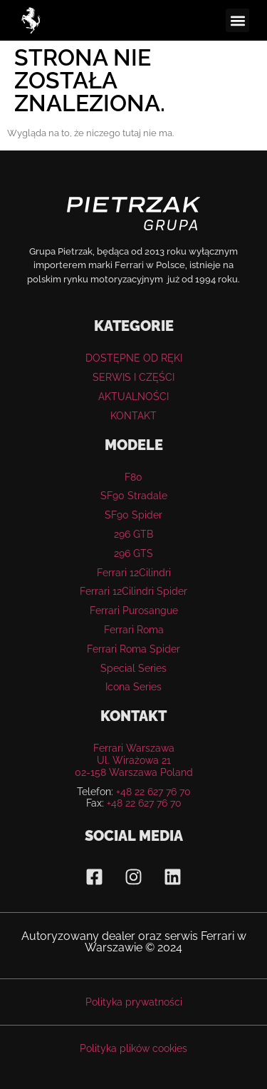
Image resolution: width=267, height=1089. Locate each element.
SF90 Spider (133, 515)
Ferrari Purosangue (134, 610)
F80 (133, 477)
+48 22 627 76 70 (153, 791)
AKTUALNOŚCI (133, 396)
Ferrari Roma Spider (133, 649)
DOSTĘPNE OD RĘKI (133, 358)
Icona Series (133, 686)
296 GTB (133, 534)
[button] (237, 20)
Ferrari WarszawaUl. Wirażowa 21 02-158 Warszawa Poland (134, 760)
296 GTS (133, 553)
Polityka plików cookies (133, 1048)
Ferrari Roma (134, 629)
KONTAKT (133, 415)
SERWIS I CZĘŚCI (133, 377)
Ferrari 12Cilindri (134, 572)
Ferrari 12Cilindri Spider (133, 591)
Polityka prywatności (133, 1002)
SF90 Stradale (133, 495)
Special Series (133, 668)
